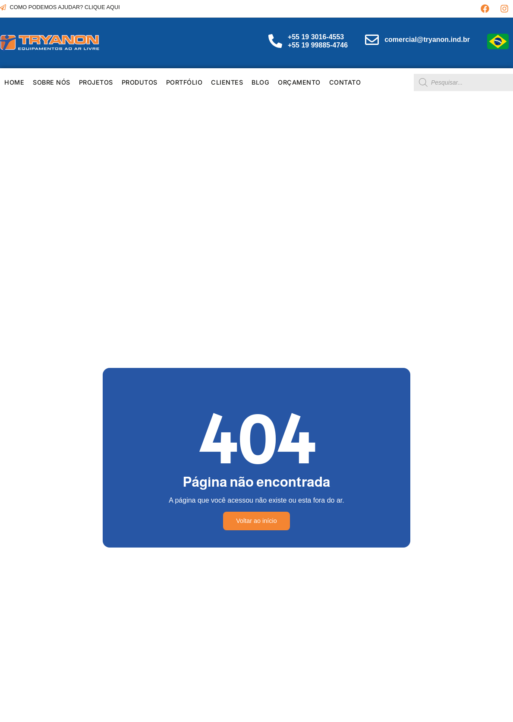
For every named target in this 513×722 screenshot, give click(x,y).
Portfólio (184, 82)
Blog (260, 82)
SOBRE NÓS (51, 82)
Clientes (227, 82)
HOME (14, 82)
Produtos (139, 82)
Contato (345, 82)
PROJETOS (96, 82)
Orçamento (299, 82)
